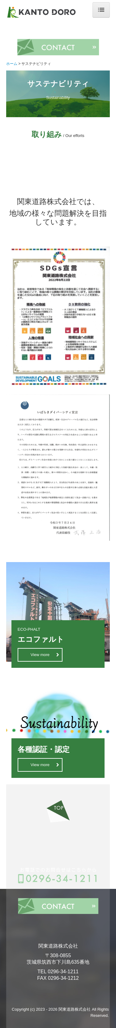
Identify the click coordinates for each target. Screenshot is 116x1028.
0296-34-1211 (63, 971)
